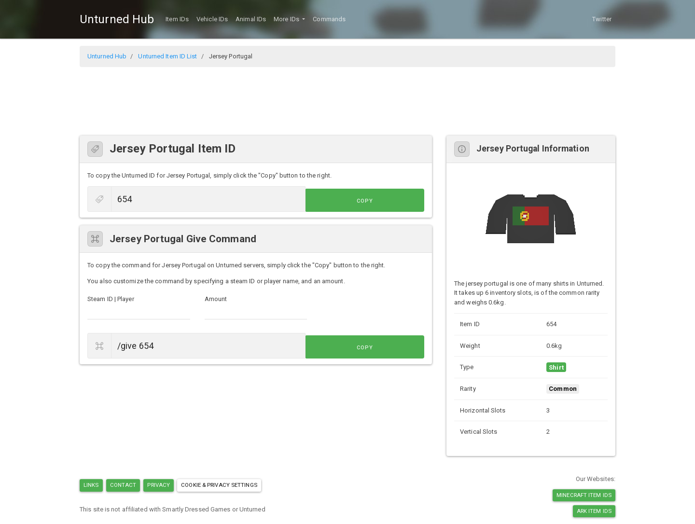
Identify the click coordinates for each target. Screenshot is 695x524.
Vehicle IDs (212, 19)
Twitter (602, 19)
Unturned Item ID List (167, 56)
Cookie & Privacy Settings (219, 485)
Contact (123, 485)
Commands (329, 19)
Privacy (158, 485)
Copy (402, 200)
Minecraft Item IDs (584, 495)
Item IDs (177, 19)
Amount (216, 299)
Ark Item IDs (594, 511)
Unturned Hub (117, 19)
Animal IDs (251, 19)
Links (91, 485)
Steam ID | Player (110, 299)
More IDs (287, 19)
